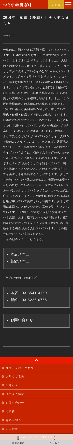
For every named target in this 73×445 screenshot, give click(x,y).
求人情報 (12, 428)
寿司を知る (13, 420)
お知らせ (12, 385)
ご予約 (55, 4)
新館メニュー (22, 261)
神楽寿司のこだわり (20, 367)
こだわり (55, 439)
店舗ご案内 (18, 439)
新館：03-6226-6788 (29, 300)
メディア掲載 (15, 393)
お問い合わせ (22, 320)
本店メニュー (22, 254)
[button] (68, 4)
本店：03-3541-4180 (29, 293)
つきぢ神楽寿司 (17, 5)
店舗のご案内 (15, 376)
